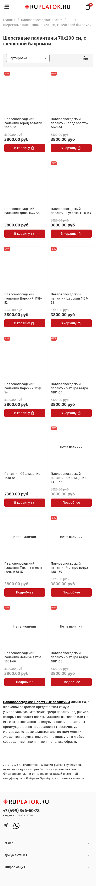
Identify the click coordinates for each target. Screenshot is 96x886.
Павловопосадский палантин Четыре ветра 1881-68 (69, 657)
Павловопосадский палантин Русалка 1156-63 (71, 211)
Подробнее (71, 503)
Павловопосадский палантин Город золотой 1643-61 (70, 123)
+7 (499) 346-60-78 (21, 810)
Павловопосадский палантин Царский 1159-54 (23, 388)
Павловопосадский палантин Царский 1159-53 (69, 298)
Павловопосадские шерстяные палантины (36, 702)
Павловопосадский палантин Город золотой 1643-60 (23, 123)
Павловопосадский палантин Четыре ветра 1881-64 (69, 388)
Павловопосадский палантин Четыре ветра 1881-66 (23, 657)
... (70, 20)
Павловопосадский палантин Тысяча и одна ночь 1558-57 (23, 567)
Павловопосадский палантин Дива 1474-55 (22, 211)
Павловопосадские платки (41, 20)
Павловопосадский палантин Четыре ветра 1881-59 (69, 567)
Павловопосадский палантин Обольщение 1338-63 (68, 478)
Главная (9, 20)
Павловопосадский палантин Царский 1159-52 (23, 298)
